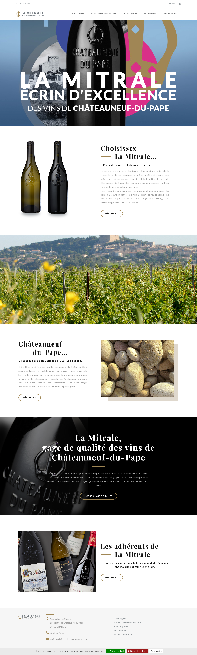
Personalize (156, 651)
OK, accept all (116, 651)
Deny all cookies (137, 651)
